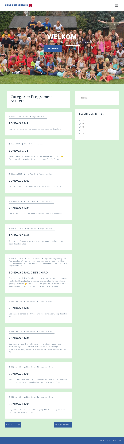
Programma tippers (45, 263)
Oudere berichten (13, 425)
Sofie (26, 117)
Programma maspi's (43, 261)
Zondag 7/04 (18, 150)
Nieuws (73, 48)
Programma (53, 48)
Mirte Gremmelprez (33, 259)
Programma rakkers (39, 117)
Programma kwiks (28, 261)
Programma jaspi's (59, 259)
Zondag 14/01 (19, 404)
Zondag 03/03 (19, 235)
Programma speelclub (30, 263)
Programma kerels (15, 261)
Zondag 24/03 (19, 180)
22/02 (84, 130)
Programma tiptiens (60, 263)
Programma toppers (16, 266)
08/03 (84, 124)
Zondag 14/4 (18, 123)
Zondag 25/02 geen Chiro (28, 272)
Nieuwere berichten (62, 425)
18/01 (84, 133)
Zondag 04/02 (19, 338)
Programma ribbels (15, 263)
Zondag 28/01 (19, 373)
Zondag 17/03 (19, 208)
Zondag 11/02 (19, 308)
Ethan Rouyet (30, 174)
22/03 (84, 121)
